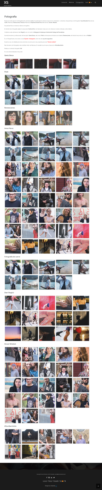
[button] (95, 3)
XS (6, 2)
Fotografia (80, 2)
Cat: (88, 2)
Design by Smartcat (51, 486)
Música (71, 2)
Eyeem (26, 38)
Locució (64, 2)
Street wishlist (52, 42)
